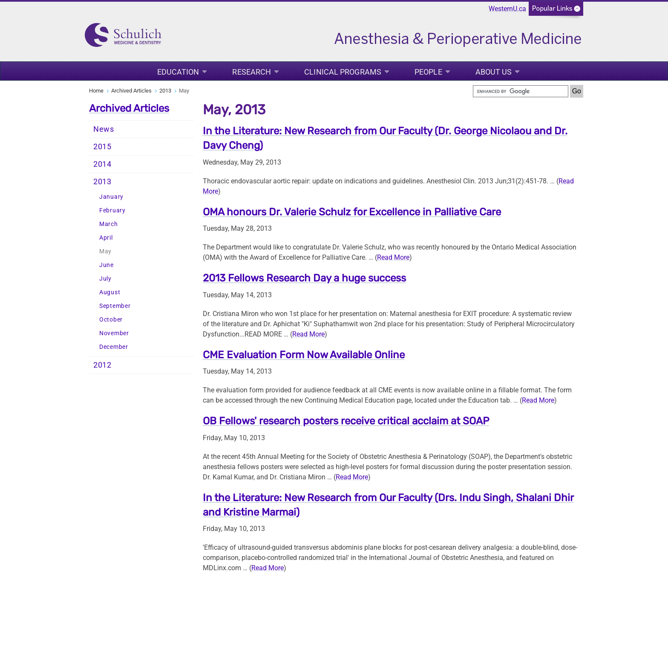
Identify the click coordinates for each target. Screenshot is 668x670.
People (428, 71)
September (114, 306)
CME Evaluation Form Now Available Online (304, 355)
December (113, 347)
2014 (102, 164)
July (105, 278)
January (111, 196)
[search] (520, 91)
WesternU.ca (507, 9)
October (111, 319)
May (105, 251)
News (103, 129)
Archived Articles (131, 90)
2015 (102, 146)
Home (96, 90)
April (106, 237)
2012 (102, 365)
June (106, 265)
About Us (493, 71)
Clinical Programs (342, 71)
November (114, 333)
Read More (393, 257)
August (109, 292)
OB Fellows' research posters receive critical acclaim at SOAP (346, 421)
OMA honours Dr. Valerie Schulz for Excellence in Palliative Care (352, 212)
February (112, 210)
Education (178, 71)
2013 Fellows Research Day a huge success (304, 278)
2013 (165, 90)
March (108, 224)
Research (251, 71)
